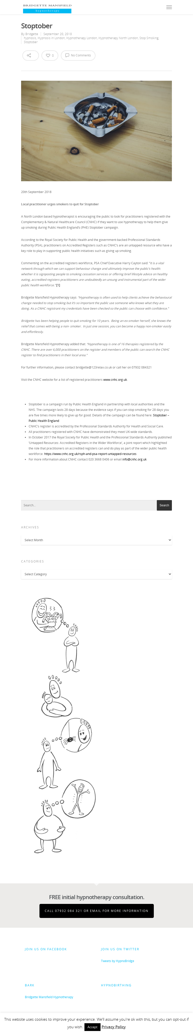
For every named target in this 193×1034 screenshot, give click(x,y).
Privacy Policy (114, 1026)
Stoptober (31, 42)
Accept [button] (92, 1027)
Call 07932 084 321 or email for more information (97, 911)
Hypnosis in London (51, 38)
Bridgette (31, 34)
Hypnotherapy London (81, 38)
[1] (58, 285)
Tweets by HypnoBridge (117, 961)
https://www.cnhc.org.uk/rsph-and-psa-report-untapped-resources (90, 454)
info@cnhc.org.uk (134, 459)
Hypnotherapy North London (118, 38)
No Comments (78, 55)
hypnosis (30, 38)
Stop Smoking (148, 38)
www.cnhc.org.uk (115, 380)
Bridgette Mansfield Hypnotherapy (49, 997)
